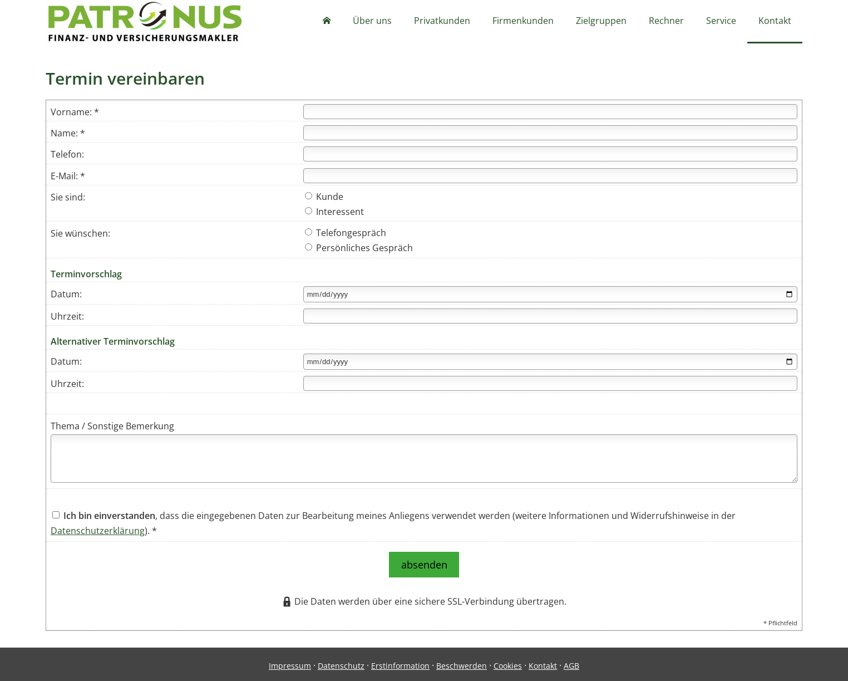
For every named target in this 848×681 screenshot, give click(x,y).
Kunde (324, 198)
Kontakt (543, 662)
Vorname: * (75, 113)
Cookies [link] (508, 662)
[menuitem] (327, 22)
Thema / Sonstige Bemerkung (112, 427)
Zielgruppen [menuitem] (601, 21)
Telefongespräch (345, 234)
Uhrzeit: (67, 317)
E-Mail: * (68, 177)
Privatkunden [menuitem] (442, 21)
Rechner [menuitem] (666, 21)
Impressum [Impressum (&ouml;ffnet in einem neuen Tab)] (290, 662)
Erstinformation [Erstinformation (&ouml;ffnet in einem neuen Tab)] (400, 662)
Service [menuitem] (721, 21)
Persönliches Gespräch (359, 249)
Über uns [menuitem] (372, 21)
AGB (571, 662)
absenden (424, 563)
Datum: (66, 295)
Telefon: (67, 155)
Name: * (68, 134)
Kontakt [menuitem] (774, 21)
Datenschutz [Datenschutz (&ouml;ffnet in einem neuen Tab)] (341, 662)
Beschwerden (461, 662)
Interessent (334, 213)
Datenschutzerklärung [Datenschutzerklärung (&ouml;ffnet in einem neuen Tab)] (98, 532)
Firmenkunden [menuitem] (523, 21)
